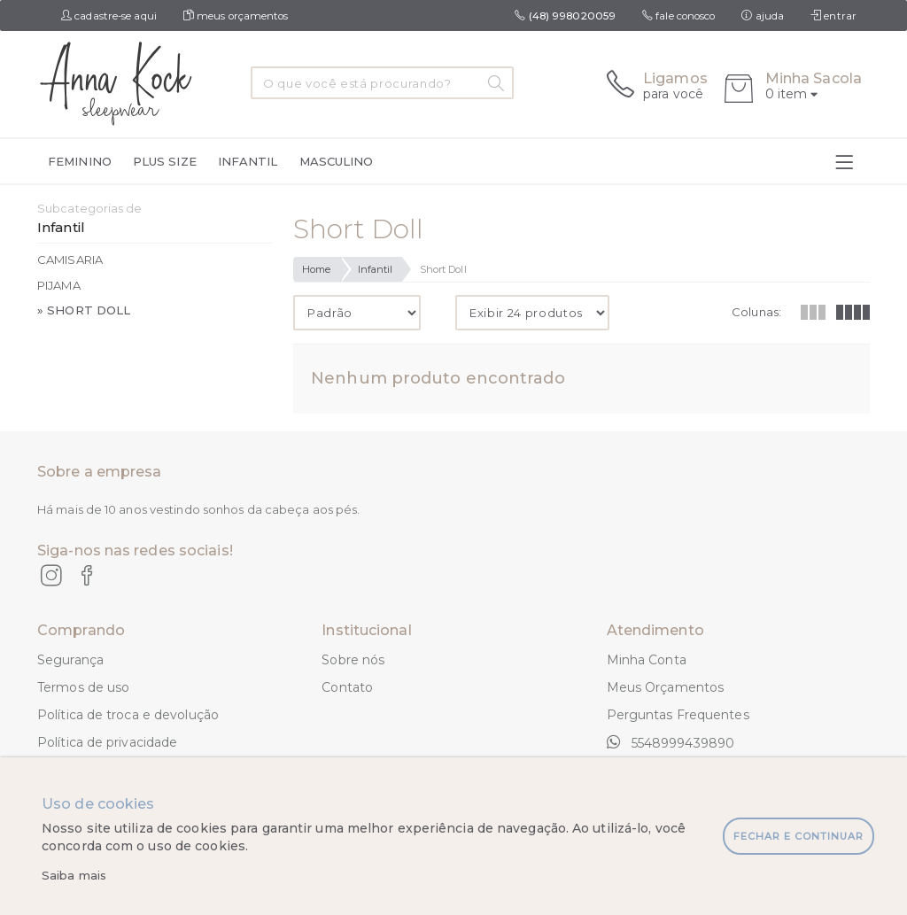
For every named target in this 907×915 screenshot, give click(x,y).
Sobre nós (353, 660)
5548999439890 (670, 742)
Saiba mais (74, 875)
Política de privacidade (107, 742)
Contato (347, 687)
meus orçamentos (236, 16)
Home (316, 269)
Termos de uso (83, 687)
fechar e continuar (798, 836)
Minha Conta (646, 660)
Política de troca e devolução (128, 715)
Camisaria (70, 259)
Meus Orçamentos (666, 687)
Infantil (375, 269)
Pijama (59, 285)
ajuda (762, 16)
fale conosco (678, 16)
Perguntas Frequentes (678, 715)
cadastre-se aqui (109, 16)
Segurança (70, 660)
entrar (833, 16)
